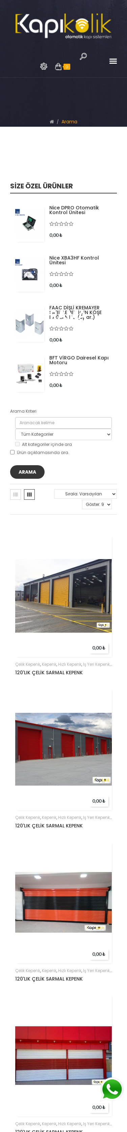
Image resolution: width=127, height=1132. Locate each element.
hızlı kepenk (69, 664)
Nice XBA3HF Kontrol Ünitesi (74, 260)
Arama (43, 66)
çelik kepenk (27, 664)
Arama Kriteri (23, 411)
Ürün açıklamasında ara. (39, 452)
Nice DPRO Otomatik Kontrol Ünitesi (74, 210)
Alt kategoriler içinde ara (43, 444)
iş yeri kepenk (96, 664)
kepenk (49, 664)
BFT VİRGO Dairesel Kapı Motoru (79, 360)
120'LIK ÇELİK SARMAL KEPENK (49, 672)
